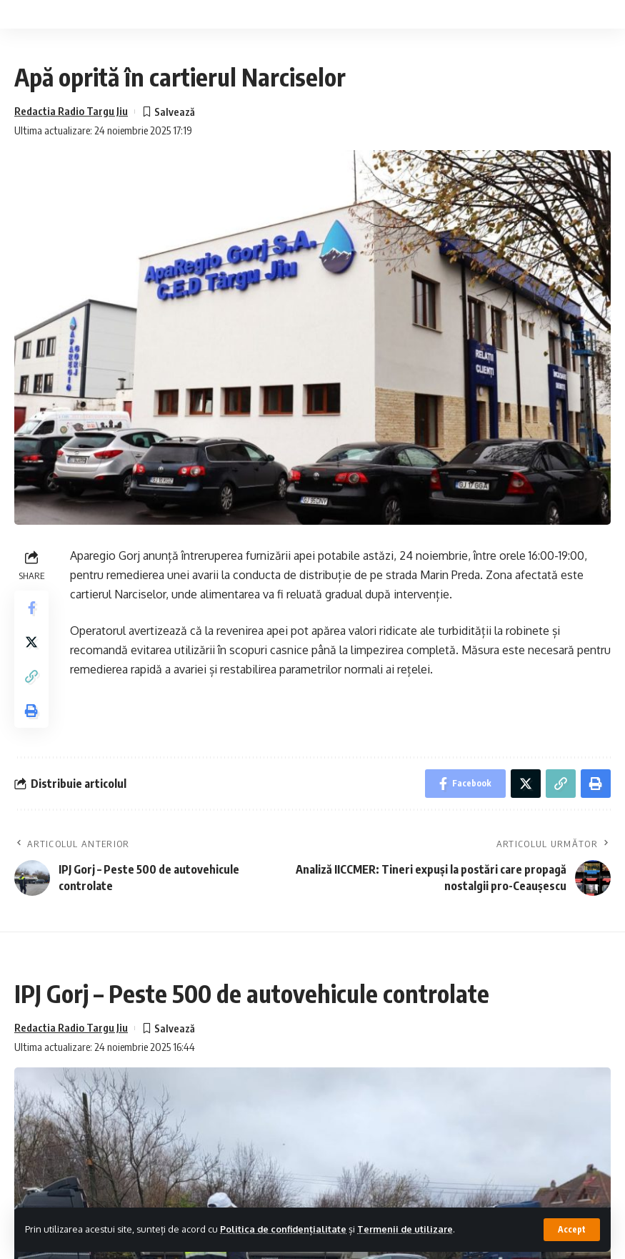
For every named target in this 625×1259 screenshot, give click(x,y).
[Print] (31, 710)
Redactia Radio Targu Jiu (71, 110)
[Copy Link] (31, 676)
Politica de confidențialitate (283, 1229)
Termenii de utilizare (405, 1229)
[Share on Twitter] (31, 642)
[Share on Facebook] (31, 608)
